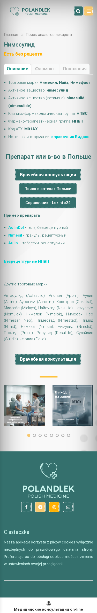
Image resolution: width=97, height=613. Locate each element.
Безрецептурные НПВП (26, 261)
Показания (75, 68)
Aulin (13, 243)
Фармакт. (45, 68)
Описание (17, 68)
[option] (24, 405)
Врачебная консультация (48, 174)
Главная (11, 34)
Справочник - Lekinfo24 (48, 202)
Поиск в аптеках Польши (48, 188)
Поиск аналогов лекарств (49, 34)
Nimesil (15, 235)
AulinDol (16, 227)
